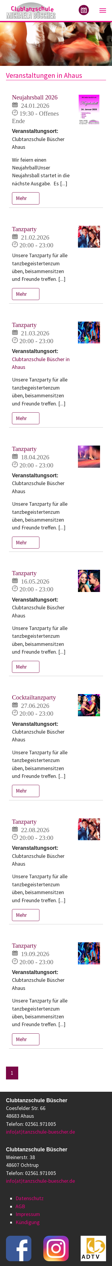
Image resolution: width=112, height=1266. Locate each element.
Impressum (28, 1214)
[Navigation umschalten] (102, 10)
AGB (20, 1206)
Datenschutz (30, 1198)
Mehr (22, 198)
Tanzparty (24, 229)
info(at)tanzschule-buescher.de (40, 1132)
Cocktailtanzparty (34, 697)
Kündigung (28, 1222)
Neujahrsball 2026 (35, 97)
